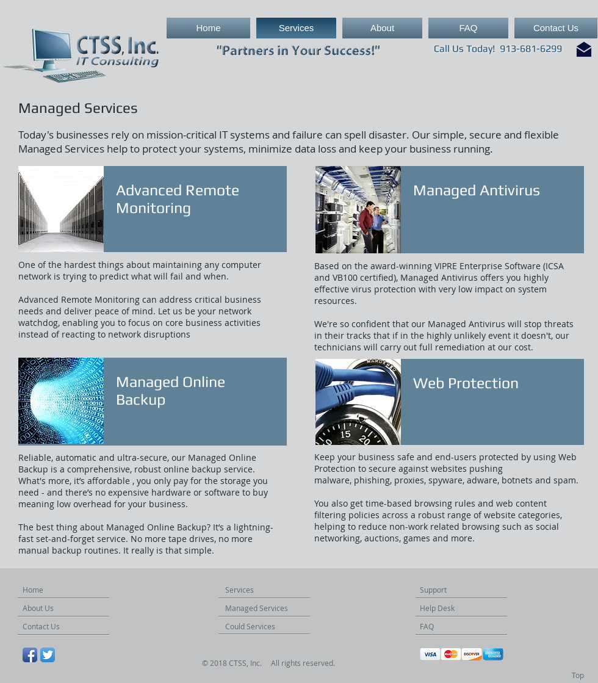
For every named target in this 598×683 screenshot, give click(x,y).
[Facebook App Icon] (30, 655)
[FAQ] (439, 626)
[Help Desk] (444, 608)
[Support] (439, 590)
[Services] (245, 590)
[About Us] (45, 608)
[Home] (41, 590)
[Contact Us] (49, 626)
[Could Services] (260, 626)
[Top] (578, 675)
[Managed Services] (269, 608)
